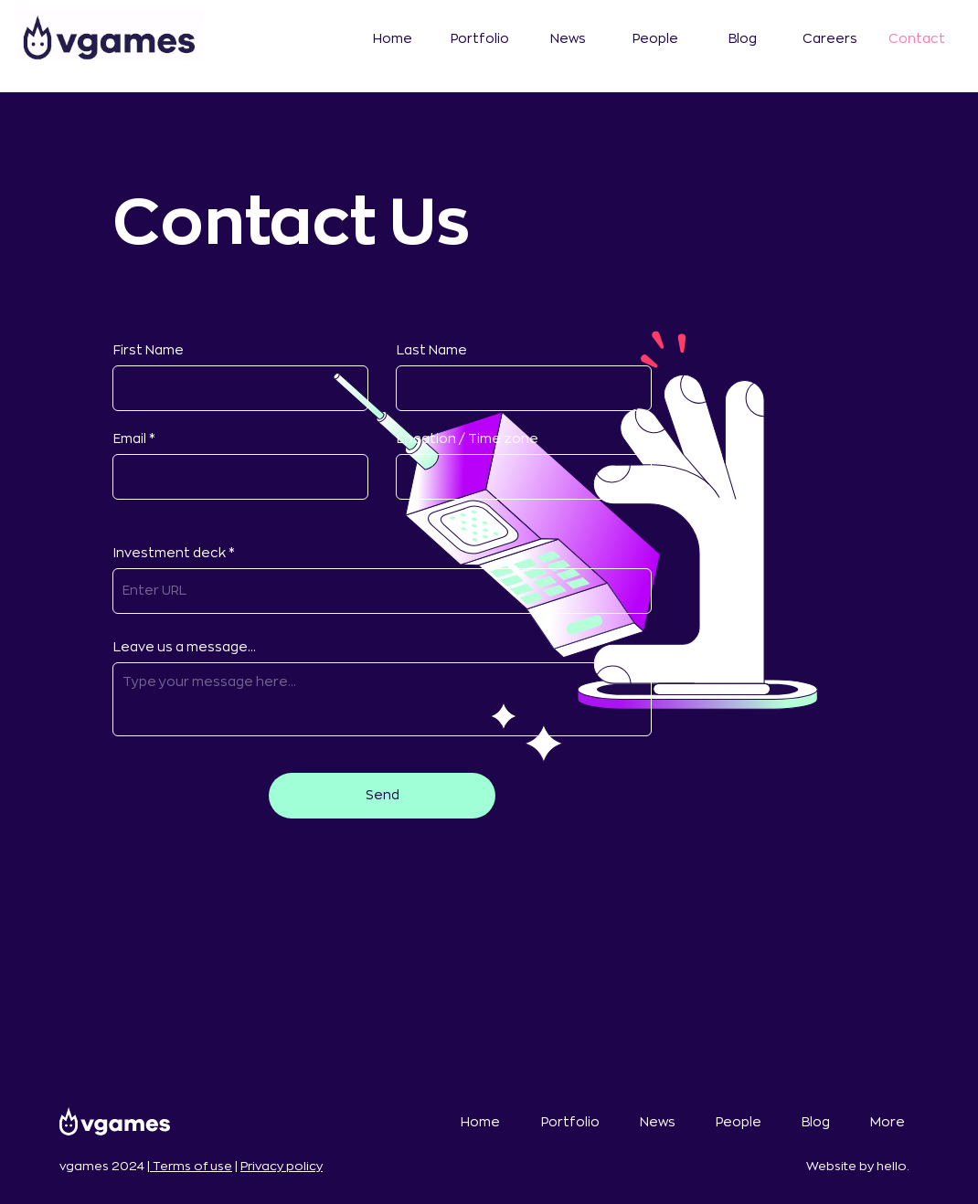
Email (129, 438)
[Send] (382, 796)
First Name (148, 349)
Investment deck (171, 552)
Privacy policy (281, 1166)
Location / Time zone (467, 438)
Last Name (432, 349)
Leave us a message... (184, 646)
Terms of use (191, 1166)
